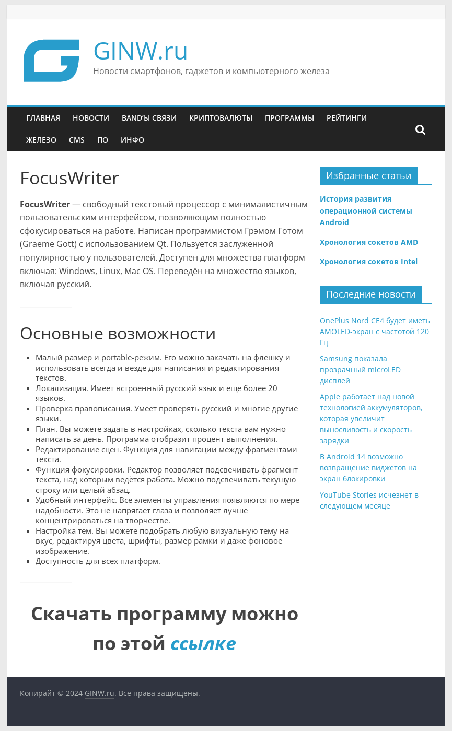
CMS (77, 140)
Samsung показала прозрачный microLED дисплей (360, 369)
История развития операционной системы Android (366, 210)
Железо (41, 140)
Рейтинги (347, 118)
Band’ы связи (149, 118)
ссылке (203, 643)
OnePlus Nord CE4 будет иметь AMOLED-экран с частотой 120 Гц (375, 331)
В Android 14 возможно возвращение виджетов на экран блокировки (368, 468)
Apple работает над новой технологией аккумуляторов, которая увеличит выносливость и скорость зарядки (371, 418)
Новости (91, 118)
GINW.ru (140, 50)
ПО (102, 140)
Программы (289, 118)
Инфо (132, 140)
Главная (43, 118)
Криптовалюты (220, 118)
